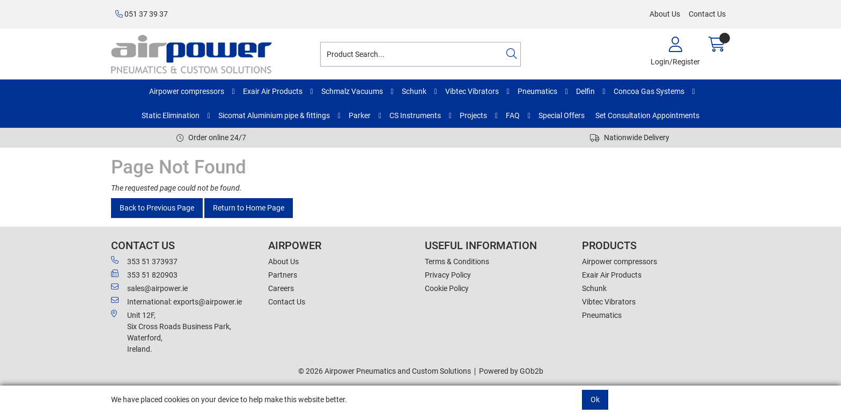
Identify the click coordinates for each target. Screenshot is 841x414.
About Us (665, 14)
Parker (360, 115)
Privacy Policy (448, 275)
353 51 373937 (144, 261)
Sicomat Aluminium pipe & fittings (274, 115)
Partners (282, 275)
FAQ (513, 115)
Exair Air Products (273, 91)
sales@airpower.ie (149, 288)
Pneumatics (537, 91)
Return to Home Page (248, 208)
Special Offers (561, 115)
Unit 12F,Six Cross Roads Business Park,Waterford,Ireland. (171, 331)
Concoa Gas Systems (649, 91)
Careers (281, 288)
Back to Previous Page (157, 208)
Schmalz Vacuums (352, 91)
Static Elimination (171, 115)
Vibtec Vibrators (472, 91)
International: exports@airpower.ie (176, 301)
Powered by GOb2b (511, 371)
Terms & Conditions (457, 261)
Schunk (414, 91)
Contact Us (707, 14)
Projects (473, 115)
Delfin (585, 91)
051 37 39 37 (141, 14)
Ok (595, 399)
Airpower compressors (186, 91)
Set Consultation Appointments (647, 115)
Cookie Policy (447, 288)
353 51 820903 (144, 274)
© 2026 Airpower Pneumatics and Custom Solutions (384, 371)
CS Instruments (415, 115)
